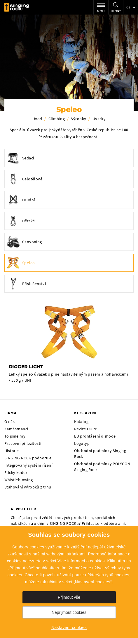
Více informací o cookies (81, 561)
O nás (9, 421)
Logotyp (82, 443)
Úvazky (99, 118)
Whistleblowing (18, 479)
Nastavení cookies (69, 627)
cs (128, 7)
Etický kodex (15, 472)
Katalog (81, 421)
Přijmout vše (69, 597)
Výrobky (78, 118)
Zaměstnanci (16, 428)
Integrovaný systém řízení (28, 465)
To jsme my (14, 436)
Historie (11, 450)
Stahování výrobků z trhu (27, 487)
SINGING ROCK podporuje (28, 458)
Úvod (37, 118)
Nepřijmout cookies (69, 612)
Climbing (56, 118)
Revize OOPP (85, 428)
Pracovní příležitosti (22, 443)
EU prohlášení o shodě (95, 436)
